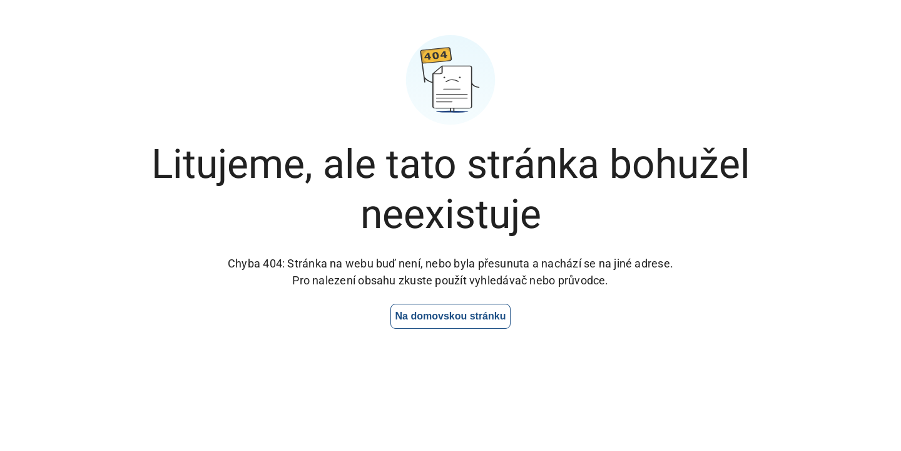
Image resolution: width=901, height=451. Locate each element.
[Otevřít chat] (810, 404)
